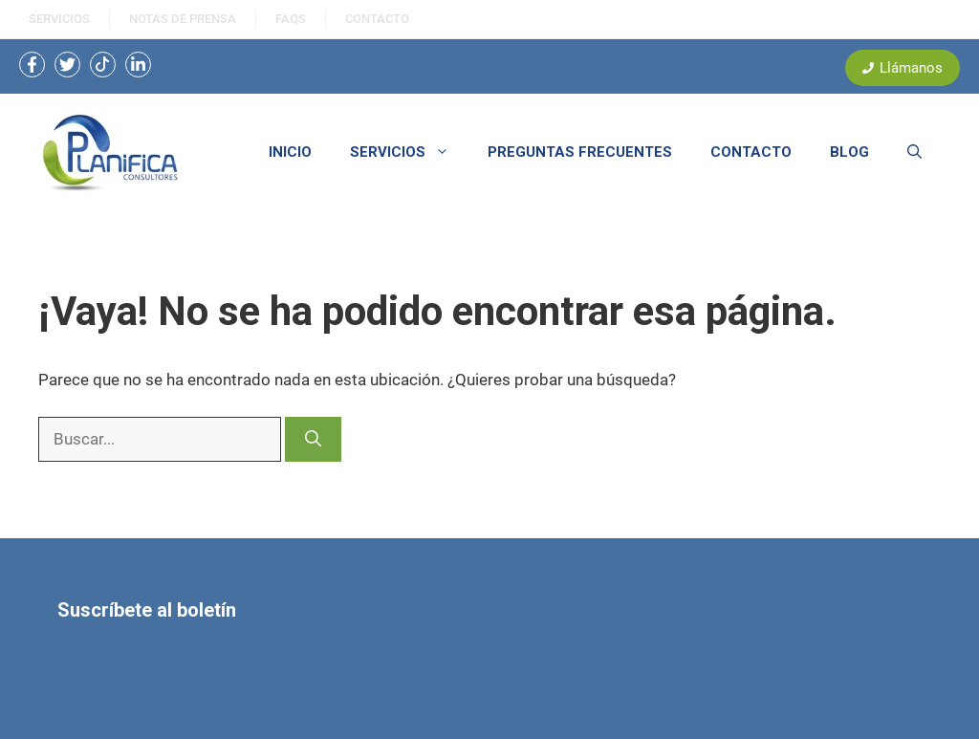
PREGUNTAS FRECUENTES (580, 152)
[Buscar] (313, 440)
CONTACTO (751, 152)
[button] (914, 152)
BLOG (849, 152)
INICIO (290, 152)
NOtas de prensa (182, 18)
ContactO (377, 18)
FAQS (290, 18)
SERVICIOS (59, 18)
